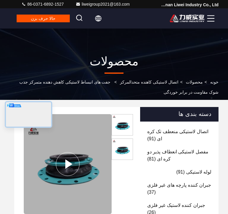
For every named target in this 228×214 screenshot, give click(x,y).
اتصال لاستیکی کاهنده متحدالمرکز (149, 82)
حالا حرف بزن (43, 18)
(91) (177, 135)
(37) (179, 188)
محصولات (194, 82)
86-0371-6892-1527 (42, 4)
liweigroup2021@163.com (103, 4)
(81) (177, 155)
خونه (214, 82)
